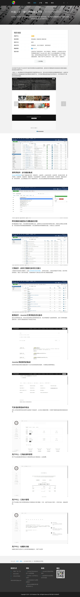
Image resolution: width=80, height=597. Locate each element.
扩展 (40, 3)
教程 (52, 3)
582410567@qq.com (16, 580)
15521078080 (16, 576)
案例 (34, 3)
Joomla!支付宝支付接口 (35, 270)
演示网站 (40, 61)
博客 (46, 3)
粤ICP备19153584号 (54, 594)
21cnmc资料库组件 (17, 175)
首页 (29, 3)
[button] (16, 103)
